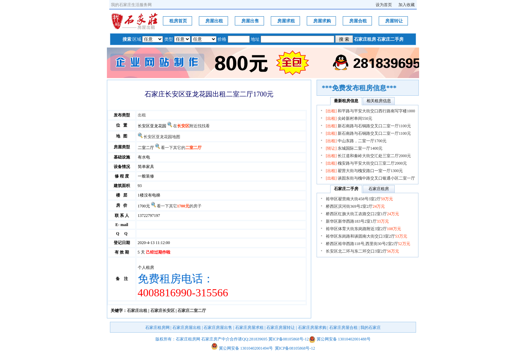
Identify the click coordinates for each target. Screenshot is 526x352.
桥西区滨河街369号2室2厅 (355, 206)
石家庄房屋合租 (343, 327)
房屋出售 (250, 20)
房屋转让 (394, 20)
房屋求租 (286, 20)
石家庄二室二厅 (191, 310)
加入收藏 (406, 4)
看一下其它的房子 (179, 206)
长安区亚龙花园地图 (162, 136)
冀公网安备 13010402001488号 (344, 339)
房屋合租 (358, 20)
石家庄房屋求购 (312, 327)
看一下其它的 (181, 147)
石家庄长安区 (162, 310)
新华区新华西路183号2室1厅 (357, 221)
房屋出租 (214, 20)
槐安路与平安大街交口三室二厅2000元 (372, 163)
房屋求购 (322, 20)
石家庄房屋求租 (249, 327)
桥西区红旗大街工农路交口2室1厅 (362, 213)
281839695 (258, 339)
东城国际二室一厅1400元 (360, 148)
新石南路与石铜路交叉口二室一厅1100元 (374, 126)
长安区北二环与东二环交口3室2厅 (362, 251)
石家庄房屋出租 (186, 327)
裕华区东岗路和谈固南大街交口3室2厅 (366, 236)
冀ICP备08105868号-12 (288, 339)
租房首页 (178, 20)
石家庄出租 (137, 310)
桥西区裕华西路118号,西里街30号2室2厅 (368, 243)
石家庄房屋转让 (280, 327)
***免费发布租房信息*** (362, 88)
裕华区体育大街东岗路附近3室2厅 (363, 228)
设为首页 (384, 4)
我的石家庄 (370, 327)
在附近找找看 (191, 126)
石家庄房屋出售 (218, 327)
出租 (142, 115)
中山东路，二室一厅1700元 (362, 140)
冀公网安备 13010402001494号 (242, 348)
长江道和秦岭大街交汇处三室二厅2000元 (374, 155)
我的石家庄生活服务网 (131, 4)
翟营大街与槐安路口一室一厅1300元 (370, 170)
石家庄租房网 (157, 327)
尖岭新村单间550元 (355, 118)
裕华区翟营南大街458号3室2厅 (359, 199)
